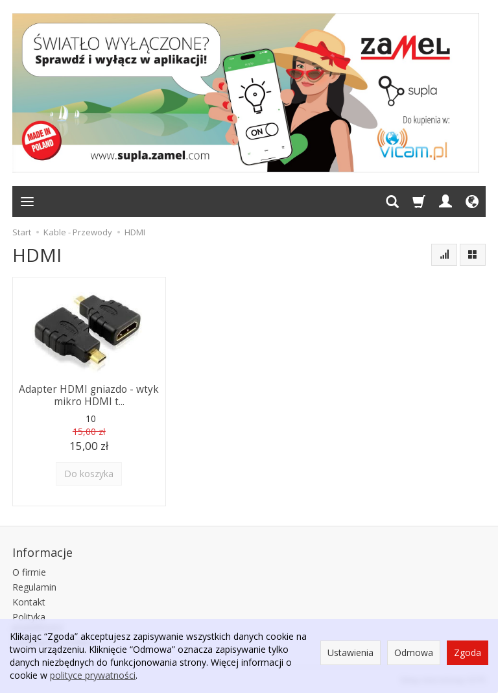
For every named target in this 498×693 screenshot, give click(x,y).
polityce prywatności (93, 675)
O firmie (29, 572)
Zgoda (467, 652)
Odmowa (413, 652)
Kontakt (28, 602)
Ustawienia (350, 652)
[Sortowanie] (444, 255)
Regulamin (34, 587)
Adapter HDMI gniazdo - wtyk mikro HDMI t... (89, 395)
